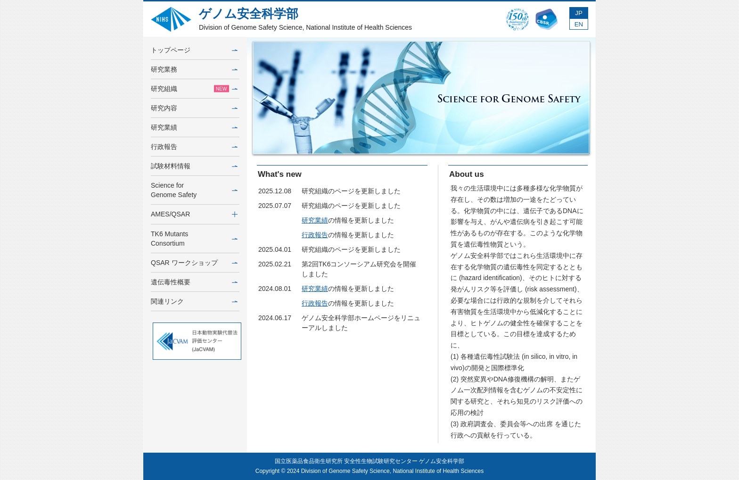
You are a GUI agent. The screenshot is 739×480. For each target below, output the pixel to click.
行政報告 (194, 146)
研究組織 (194, 88)
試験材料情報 (194, 166)
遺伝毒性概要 (194, 282)
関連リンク (194, 301)
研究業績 (194, 127)
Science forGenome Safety (194, 190)
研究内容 (194, 108)
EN (579, 24)
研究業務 (194, 69)
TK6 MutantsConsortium (194, 238)
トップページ (194, 50)
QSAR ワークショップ (194, 262)
